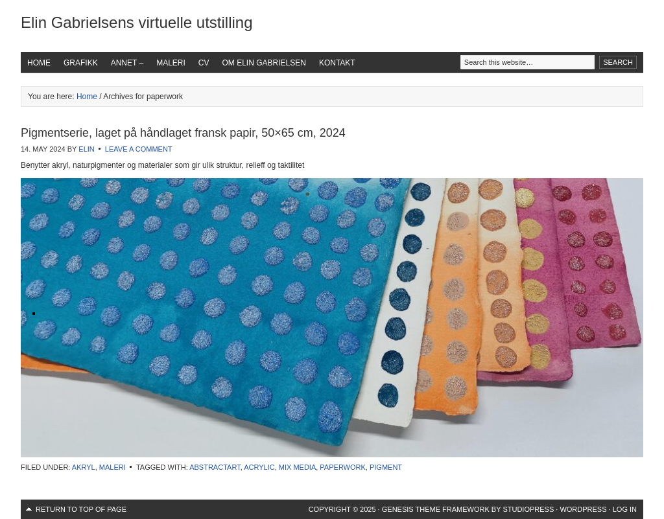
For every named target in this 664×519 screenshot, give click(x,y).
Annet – (127, 62)
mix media (297, 467)
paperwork (343, 467)
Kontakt (337, 62)
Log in (625, 509)
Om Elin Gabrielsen (264, 62)
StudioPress (528, 509)
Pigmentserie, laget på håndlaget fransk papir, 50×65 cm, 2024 (183, 132)
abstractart (214, 467)
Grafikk (81, 62)
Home (39, 62)
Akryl (83, 467)
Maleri (170, 62)
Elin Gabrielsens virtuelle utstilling (137, 22)
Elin (86, 149)
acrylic (259, 467)
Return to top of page (81, 509)
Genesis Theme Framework (436, 509)
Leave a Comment (138, 149)
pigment (386, 467)
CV (203, 62)
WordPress (583, 509)
